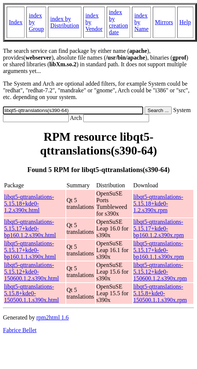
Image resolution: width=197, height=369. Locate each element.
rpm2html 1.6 (52, 317)
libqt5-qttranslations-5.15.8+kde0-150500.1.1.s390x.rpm (160, 293)
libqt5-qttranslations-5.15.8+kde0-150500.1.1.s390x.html (31, 293)
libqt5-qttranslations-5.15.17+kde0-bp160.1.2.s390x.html (30, 228)
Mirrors (164, 22)
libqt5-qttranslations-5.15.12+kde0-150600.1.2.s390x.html (31, 271)
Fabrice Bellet (19, 330)
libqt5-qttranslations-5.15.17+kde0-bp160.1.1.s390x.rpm (158, 250)
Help (185, 22)
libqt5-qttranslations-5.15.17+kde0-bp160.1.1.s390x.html (30, 250)
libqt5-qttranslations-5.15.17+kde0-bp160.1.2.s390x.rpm (158, 228)
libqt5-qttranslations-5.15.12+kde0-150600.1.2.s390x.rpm (160, 271)
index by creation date (118, 22)
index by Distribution (64, 22)
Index (15, 22)
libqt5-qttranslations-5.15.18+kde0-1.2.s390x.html (29, 203)
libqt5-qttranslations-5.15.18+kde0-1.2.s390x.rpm (158, 203)
